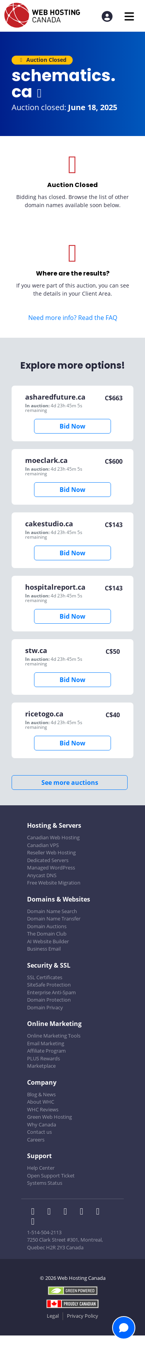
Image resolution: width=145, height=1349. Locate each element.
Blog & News (41, 1094)
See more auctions (69, 782)
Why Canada (41, 1124)
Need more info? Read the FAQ (72, 317)
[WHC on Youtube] (99, 1212)
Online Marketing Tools (53, 1035)
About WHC (40, 1101)
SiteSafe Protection (49, 984)
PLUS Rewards (43, 1058)
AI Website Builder (48, 941)
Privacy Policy (82, 1315)
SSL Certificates (44, 977)
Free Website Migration (53, 882)
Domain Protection (49, 999)
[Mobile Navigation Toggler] (129, 16)
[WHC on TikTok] (34, 1222)
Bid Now (72, 426)
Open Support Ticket (51, 1175)
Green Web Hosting (49, 1116)
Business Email (44, 948)
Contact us (39, 1131)
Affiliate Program (46, 1050)
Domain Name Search (52, 911)
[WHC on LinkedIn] (68, 1212)
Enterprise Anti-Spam (51, 992)
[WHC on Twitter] (51, 1212)
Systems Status (44, 1182)
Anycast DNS (41, 875)
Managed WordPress (51, 867)
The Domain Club (47, 933)
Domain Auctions (47, 926)
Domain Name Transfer (53, 918)
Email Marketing (45, 1043)
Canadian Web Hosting (53, 837)
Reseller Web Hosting (51, 852)
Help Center (41, 1167)
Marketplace (41, 1065)
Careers (35, 1139)
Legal (53, 1315)
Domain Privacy (45, 1007)
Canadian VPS (43, 845)
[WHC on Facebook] (35, 1212)
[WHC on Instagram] (84, 1212)
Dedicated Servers (47, 860)
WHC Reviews (42, 1109)
